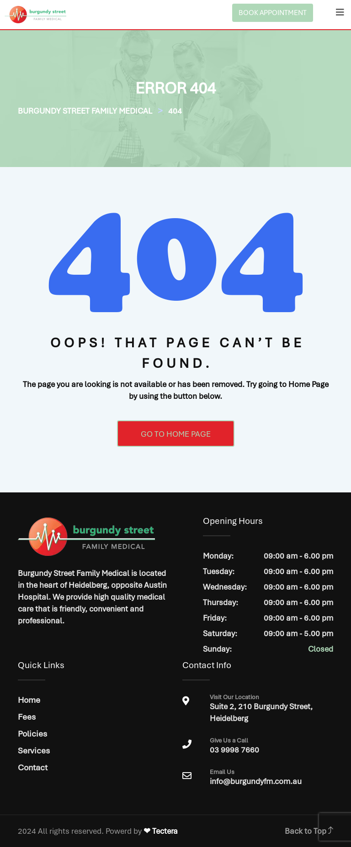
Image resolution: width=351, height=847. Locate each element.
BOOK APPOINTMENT (273, 12)
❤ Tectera (161, 831)
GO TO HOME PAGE (176, 434)
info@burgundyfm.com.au (256, 781)
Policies (32, 733)
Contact (33, 767)
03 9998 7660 (271, 746)
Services (34, 750)
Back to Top (309, 831)
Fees (27, 716)
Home (29, 700)
